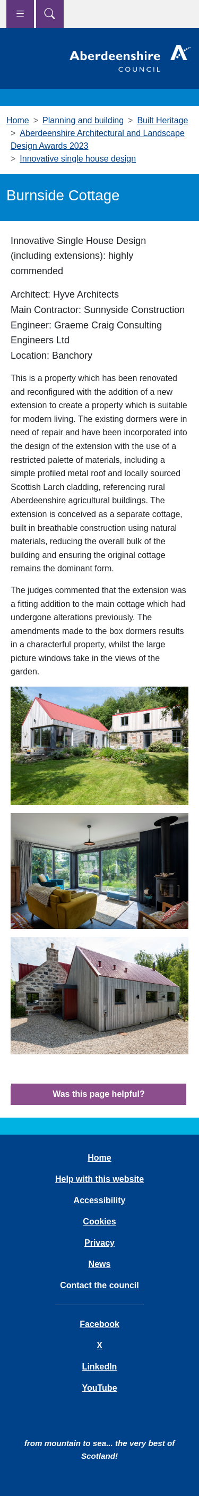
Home (17, 120)
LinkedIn (99, 1366)
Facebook (99, 1324)
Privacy (99, 1242)
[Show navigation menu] (20, 14)
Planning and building (83, 120)
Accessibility (100, 1200)
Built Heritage (162, 120)
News (100, 1264)
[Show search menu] (50, 14)
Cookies (99, 1221)
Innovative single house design (78, 158)
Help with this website (99, 1179)
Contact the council (99, 1285)
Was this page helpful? (99, 1093)
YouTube (99, 1387)
